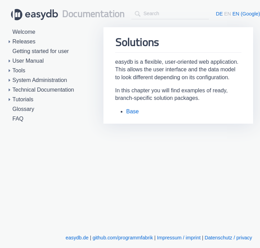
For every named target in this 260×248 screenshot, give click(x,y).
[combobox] (170, 13)
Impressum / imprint (178, 237)
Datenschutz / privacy (228, 237)
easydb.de (77, 237)
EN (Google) (246, 14)
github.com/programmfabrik (122, 237)
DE (219, 14)
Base (132, 111)
